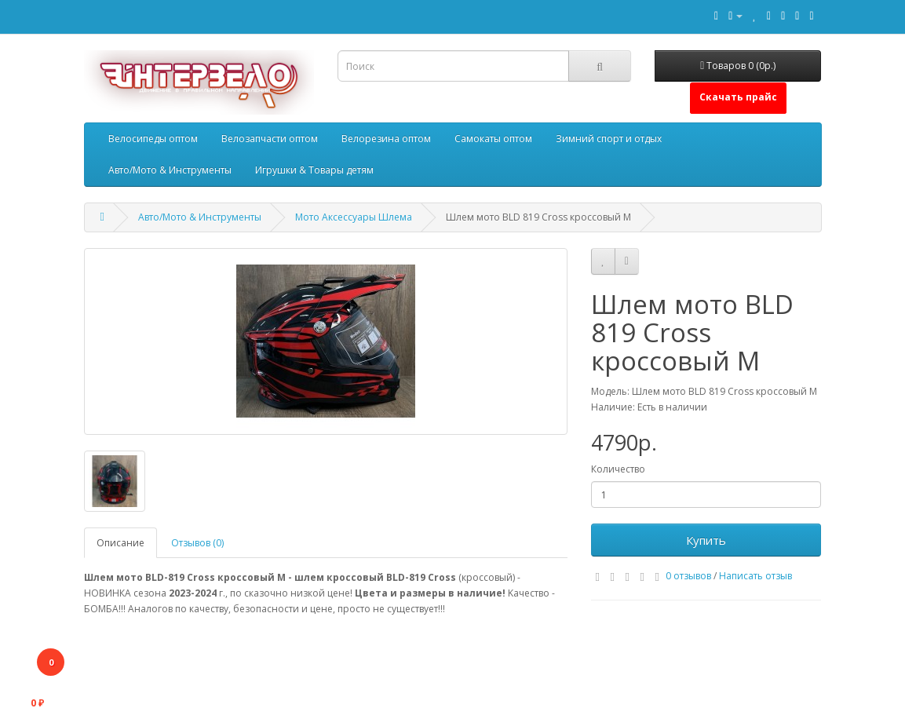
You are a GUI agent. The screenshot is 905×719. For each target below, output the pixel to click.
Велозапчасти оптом (269, 138)
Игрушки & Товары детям (314, 170)
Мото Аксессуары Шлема (353, 217)
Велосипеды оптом (153, 138)
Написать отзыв (755, 575)
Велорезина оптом (386, 138)
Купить (706, 540)
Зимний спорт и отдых (609, 138)
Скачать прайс (738, 97)
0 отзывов (688, 575)
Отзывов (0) (197, 542)
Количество (618, 469)
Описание (120, 542)
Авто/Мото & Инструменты (170, 170)
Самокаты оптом (493, 138)
